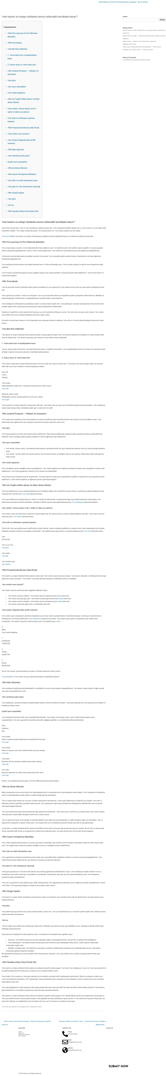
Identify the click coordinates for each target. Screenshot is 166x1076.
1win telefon (6, 564)
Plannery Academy (129, 2)
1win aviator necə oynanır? (19, 134)
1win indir (5, 389)
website (70, 1048)
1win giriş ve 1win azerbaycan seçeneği (24, 186)
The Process (116, 2)
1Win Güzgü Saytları (16, 193)
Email (69, 1040)
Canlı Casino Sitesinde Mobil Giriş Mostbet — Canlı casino (142, 47)
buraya (59, 596)
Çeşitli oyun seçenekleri (17, 162)
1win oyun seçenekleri (17, 87)
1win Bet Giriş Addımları (17, 49)
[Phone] (65, 1034)
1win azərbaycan (78, 502)
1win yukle (5, 400)
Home (101, 2)
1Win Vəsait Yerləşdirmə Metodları (22, 174)
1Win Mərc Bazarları (16, 149)
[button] (129, 2)
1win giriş (12, 80)
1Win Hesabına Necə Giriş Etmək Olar (23, 211)
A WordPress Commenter (131, 60)
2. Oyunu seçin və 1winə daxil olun (22, 65)
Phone (70, 1032)
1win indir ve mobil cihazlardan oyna (22, 180)
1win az (11, 205)
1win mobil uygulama (16, 93)
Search (125, 16)
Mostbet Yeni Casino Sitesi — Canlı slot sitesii (138, 49)
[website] (65, 1050)
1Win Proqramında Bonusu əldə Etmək (23, 128)
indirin (58, 621)
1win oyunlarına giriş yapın (19, 156)
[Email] (65, 1042)
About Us (107, 2)
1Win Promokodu (15, 43)
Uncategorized (23, 1007)
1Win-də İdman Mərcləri (17, 168)
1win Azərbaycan (35, 619)
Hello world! (146, 60)
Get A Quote (143, 2)
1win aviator (17, 516)
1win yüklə (26, 494)
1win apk (5, 556)
